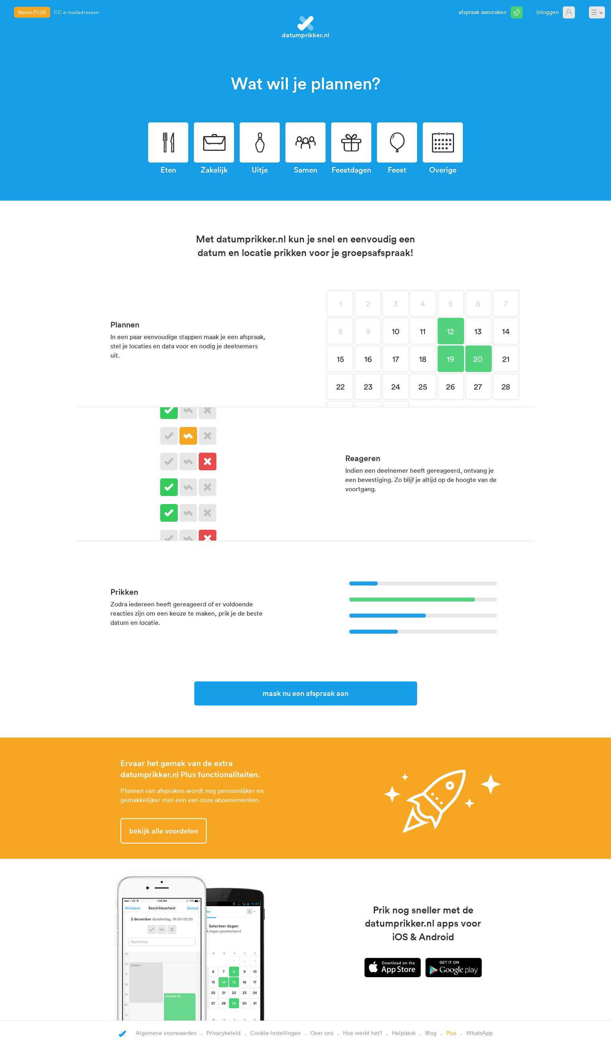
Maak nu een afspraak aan (305, 693)
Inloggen (547, 12)
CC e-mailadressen (76, 12)
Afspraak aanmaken (482, 12)
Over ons (321, 1033)
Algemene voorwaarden (166, 1033)
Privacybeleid (223, 1033)
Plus (451, 1033)
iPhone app (393, 967)
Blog (430, 1033)
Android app (454, 967)
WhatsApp (479, 1033)
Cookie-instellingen (275, 1033)
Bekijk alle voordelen (163, 831)
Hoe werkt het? (362, 1033)
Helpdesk (403, 1033)
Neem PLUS (32, 12)
